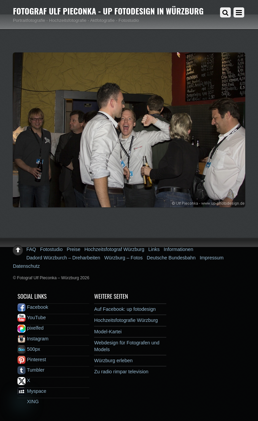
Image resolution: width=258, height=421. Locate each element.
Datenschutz (26, 266)
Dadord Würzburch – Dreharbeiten (63, 257)
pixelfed (30, 328)
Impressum (211, 257)
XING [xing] (28, 401)
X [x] (23, 380)
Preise (73, 249)
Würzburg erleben (113, 360)
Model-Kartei (108, 331)
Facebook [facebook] (32, 307)
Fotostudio (51, 249)
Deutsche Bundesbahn (171, 257)
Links (154, 249)
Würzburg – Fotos (123, 257)
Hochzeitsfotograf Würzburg (114, 249)
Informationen (178, 249)
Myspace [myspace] (31, 391)
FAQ (31, 249)
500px (28, 349)
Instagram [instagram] (32, 338)
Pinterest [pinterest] (31, 359)
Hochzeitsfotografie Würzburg (126, 320)
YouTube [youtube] (31, 317)
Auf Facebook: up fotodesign (125, 309)
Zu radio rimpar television (121, 371)
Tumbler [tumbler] (30, 370)
